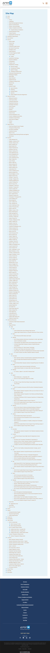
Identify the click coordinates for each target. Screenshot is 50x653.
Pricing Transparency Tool (14, 114)
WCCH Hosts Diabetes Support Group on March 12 (24, 400)
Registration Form (14, 503)
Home (8, 16)
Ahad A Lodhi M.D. (12, 208)
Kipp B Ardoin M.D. (13, 146)
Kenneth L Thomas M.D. (14, 187)
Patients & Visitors (11, 96)
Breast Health (12, 41)
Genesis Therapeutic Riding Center (16, 534)
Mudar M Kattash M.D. (13, 147)
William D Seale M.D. (13, 239)
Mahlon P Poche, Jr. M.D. (14, 301)
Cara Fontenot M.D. (13, 298)
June (13, 385)
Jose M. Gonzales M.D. (13, 229)
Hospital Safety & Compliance (17, 29)
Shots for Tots (12, 507)
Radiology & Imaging (13, 74)
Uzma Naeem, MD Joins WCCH (20, 403)
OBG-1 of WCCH (12, 546)
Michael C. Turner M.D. (13, 177)
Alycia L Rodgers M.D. (13, 264)
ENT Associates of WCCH (14, 547)
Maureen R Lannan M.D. (13, 195)
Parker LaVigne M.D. (13, 310)
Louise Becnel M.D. (13, 313)
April (13, 328)
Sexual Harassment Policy (14, 31)
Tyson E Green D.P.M (13, 246)
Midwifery (13, 89)
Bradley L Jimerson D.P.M (14, 141)
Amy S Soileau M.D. (13, 283)
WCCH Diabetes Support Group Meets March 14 (24, 478)
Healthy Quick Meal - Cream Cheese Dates (19, 532)
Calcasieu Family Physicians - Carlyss (16, 559)
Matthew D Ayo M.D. (13, 149)
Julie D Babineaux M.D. (13, 152)
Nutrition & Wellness (13, 59)
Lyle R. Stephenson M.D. (14, 157)
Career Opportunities (13, 515)
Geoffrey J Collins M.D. (13, 216)
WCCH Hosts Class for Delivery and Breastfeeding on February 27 (27, 407)
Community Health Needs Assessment (17, 321)
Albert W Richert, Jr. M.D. (14, 251)
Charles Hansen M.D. (13, 315)
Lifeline (12, 56)
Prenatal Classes (14, 91)
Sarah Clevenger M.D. (13, 213)
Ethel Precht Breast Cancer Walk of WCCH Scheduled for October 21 (28, 456)
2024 (12, 373)
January (14, 413)
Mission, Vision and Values (14, 26)
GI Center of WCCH (13, 567)
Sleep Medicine (12, 78)
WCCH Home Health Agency (15, 565)
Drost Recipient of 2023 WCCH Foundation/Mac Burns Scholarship (27, 459)
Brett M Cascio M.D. (13, 183)
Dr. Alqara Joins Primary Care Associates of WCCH (24, 349)
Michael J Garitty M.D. (13, 285)
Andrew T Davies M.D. (13, 288)
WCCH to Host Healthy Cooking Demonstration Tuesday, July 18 (27, 448)
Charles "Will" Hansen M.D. (14, 316)
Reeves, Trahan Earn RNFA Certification (22, 483)
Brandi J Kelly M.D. (12, 162)
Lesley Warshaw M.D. (13, 139)
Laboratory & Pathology (14, 58)
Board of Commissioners (14, 24)
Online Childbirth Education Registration (19, 94)
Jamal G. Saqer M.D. (13, 236)
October (14, 361)
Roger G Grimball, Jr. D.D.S (14, 254)
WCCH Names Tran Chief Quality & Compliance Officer (25, 496)
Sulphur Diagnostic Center (14, 549)
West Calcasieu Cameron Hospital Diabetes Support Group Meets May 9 (29, 466)
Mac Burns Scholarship (13, 129)
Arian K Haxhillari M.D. (13, 259)
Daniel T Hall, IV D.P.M (13, 242)
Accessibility (9, 518)
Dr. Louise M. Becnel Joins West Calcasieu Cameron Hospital (26, 352)
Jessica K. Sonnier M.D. (13, 274)
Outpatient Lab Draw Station (15, 550)
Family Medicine (12, 51)
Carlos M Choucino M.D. (14, 206)
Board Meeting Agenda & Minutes (16, 23)
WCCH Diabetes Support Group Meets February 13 (24, 412)
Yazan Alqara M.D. (12, 311)
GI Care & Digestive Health (14, 53)
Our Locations (10, 38)
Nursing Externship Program (14, 512)
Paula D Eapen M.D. (13, 296)
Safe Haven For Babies (13, 119)
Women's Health (12, 86)
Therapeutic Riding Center (16, 71)
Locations (9, 537)
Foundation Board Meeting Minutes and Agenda (19, 134)
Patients (10, 109)
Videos (10, 122)
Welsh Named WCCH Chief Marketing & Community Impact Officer (28, 463)
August (13, 375)
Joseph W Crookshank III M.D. (15, 226)
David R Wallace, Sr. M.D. (14, 174)
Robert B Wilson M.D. (13, 167)
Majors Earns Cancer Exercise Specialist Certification (25, 366)
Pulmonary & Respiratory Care (15, 73)
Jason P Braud (12, 160)
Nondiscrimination (12, 111)
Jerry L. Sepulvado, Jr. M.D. (14, 249)
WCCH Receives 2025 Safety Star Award (22, 335)
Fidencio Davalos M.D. (13, 228)
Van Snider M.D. (12, 306)
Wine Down (11, 136)
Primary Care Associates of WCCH (16, 560)
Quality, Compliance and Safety (15, 27)
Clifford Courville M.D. (13, 224)
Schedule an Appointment (12, 36)
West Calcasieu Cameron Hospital (16, 539)
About (8, 17)
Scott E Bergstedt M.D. (14, 154)
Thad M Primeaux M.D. (13, 237)
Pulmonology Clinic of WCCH (15, 552)
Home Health (11, 54)
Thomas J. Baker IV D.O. (14, 303)
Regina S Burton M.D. (13, 175)
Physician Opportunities (14, 513)
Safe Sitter (11, 501)
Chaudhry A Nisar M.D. (13, 277)
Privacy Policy (10, 569)
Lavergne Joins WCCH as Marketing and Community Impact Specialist (28, 444)
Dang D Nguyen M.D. (13, 275)
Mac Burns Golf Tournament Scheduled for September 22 (25, 439)
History (10, 19)
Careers (8, 510)
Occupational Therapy (15, 68)
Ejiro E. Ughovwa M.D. (13, 193)
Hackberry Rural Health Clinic (15, 554)
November (14, 355)
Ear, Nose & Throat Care (14, 48)
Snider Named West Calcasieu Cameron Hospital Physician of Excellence (29, 362)
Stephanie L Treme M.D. (14, 185)
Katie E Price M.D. (12, 231)
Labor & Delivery (14, 88)
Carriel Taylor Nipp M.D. (14, 308)
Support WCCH (10, 124)
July (13, 380)
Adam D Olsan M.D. (13, 295)
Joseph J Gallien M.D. (13, 280)
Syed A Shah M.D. (12, 260)
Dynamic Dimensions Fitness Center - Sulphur (18, 541)
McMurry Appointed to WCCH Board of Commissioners (25, 485)
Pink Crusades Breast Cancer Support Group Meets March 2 (26, 481)
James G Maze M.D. (13, 218)
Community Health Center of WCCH (16, 564)
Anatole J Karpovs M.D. (13, 142)
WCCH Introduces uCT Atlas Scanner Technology (24, 347)
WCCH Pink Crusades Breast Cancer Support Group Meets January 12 (28, 498)
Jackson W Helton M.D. (13, 265)
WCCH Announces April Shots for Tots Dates (23, 475)
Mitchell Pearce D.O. (13, 300)
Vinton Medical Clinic (13, 557)
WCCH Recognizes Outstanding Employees (23, 492)
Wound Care (11, 82)
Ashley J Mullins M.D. (13, 221)
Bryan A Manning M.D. (13, 211)
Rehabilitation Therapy (13, 64)
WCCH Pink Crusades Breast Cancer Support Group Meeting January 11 (28, 423)
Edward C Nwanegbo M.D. (14, 292)
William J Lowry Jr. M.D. (13, 210)
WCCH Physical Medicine (16, 525)
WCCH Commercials (13, 522)
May (13, 461)
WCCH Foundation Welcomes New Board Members (24, 458)
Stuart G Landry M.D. (13, 188)
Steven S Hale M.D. (13, 257)
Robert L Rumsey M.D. (13, 151)
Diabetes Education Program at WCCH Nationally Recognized (26, 408)
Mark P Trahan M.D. (13, 159)
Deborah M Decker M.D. (14, 290)
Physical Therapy (14, 66)
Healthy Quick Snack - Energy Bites (18, 530)
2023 (12, 427)
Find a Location (12, 106)
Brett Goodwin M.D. (13, 234)
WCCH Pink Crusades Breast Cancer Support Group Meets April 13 (27, 470)
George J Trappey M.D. (14, 178)
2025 (12, 354)
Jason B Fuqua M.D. (13, 267)
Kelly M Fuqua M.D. (13, 272)
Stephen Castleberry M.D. (14, 190)
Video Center (10, 520)
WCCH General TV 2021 (16, 524)
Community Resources (13, 101)
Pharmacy (11, 84)
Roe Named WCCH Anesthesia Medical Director (24, 476)
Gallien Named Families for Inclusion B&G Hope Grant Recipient (27, 368)
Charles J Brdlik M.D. (13, 165)
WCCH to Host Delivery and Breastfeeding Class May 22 (25, 464)
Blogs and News (12, 325)
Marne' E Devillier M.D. (13, 293)
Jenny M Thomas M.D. (13, 182)
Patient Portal (12, 112)
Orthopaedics (12, 61)
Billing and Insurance (13, 98)
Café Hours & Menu (13, 99)
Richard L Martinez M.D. (14, 215)
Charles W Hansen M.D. (13, 318)
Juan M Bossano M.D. (13, 156)
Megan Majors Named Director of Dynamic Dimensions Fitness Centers (28, 332)
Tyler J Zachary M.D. (13, 203)
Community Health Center (14, 46)
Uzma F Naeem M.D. (13, 247)
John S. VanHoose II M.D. (14, 205)
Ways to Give (11, 132)
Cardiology (11, 44)
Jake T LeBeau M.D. (13, 201)
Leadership (11, 21)
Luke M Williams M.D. (13, 198)
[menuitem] (20, 648)
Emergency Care (12, 49)
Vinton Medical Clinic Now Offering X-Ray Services (24, 330)
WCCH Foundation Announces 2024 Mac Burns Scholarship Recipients (28, 387)
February (14, 337)
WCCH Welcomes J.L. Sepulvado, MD (21, 376)
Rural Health (11, 76)
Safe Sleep (11, 505)
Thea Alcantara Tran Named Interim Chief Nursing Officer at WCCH (28, 342)
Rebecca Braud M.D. (13, 164)
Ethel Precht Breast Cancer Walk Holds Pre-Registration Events (27, 436)
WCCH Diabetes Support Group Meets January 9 (24, 425)
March (13, 333)
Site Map (9, 570)
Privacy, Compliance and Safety (15, 116)
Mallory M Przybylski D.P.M (14, 244)
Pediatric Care (12, 63)
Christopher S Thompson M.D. (15, 196)
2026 (12, 326)
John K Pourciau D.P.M (13, 233)
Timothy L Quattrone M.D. (14, 252)
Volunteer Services (13, 131)
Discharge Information (13, 104)
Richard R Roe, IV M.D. (13, 262)
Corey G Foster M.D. (13, 255)
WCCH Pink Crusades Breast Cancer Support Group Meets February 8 (28, 410)
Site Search (9, 572)
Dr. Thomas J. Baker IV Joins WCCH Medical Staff (24, 371)
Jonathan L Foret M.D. (13, 241)
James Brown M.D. (12, 169)
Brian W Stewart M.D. (13, 172)
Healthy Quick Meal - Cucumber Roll (18, 529)
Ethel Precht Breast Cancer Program (16, 126)
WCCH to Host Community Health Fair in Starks (23, 378)
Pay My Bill (11, 108)
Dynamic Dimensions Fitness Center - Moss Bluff (19, 542)
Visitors (10, 121)
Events (10, 323)
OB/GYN (12, 93)
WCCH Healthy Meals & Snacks (15, 527)
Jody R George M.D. (13, 287)
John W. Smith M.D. (13, 269)
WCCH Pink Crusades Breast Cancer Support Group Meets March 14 (28, 402)
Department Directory (13, 103)
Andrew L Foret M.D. (13, 223)
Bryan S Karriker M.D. (13, 144)
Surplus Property (12, 33)
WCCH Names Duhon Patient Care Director (23, 415)
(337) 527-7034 (25, 633)
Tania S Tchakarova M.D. (14, 170)
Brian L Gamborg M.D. (13, 282)
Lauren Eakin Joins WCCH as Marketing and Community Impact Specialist (29, 350)
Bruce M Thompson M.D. (14, 192)
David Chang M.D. (12, 200)
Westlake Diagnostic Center (14, 562)
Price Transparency (25, 584)
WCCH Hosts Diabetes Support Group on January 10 (25, 500)
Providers (9, 137)
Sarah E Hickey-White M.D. (14, 278)
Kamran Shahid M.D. (13, 305)
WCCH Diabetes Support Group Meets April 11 (23, 471)
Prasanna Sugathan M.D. (14, 180)
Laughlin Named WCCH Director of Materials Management (26, 454)
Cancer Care (11, 43)
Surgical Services (12, 79)
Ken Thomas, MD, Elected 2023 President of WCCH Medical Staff (27, 488)
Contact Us (9, 517)
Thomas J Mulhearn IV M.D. (14, 219)
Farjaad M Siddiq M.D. (13, 270)
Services (9, 39)
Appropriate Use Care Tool (14, 34)
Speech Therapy (14, 69)
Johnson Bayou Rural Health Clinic (16, 555)
